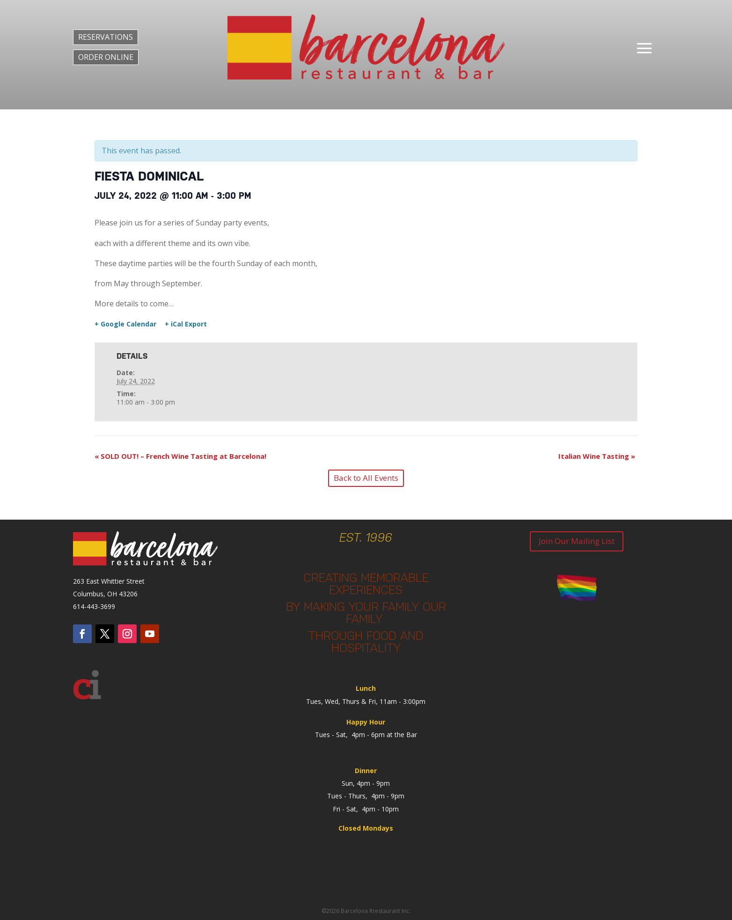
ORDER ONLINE (105, 57)
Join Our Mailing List (577, 541)
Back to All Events (366, 477)
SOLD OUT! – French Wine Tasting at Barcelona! (180, 456)
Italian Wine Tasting (596, 456)
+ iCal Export (186, 324)
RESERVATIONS (105, 37)
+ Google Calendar (125, 324)
